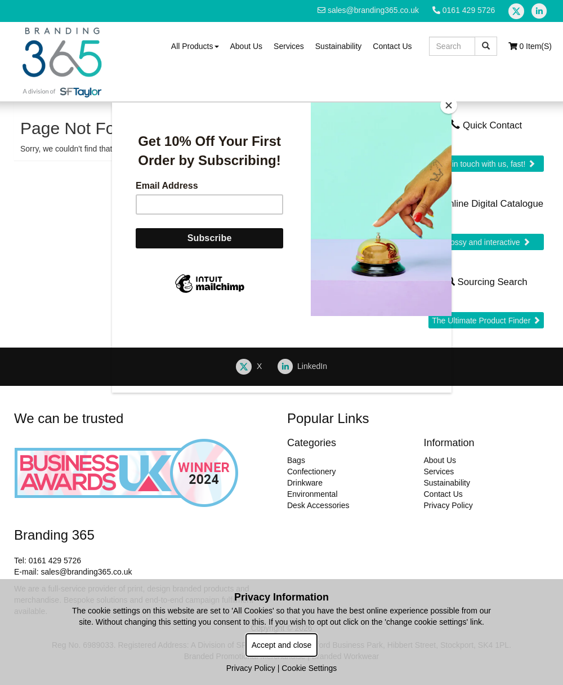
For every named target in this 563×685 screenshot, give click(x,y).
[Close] (448, 105)
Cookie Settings (309, 668)
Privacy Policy (250, 668)
